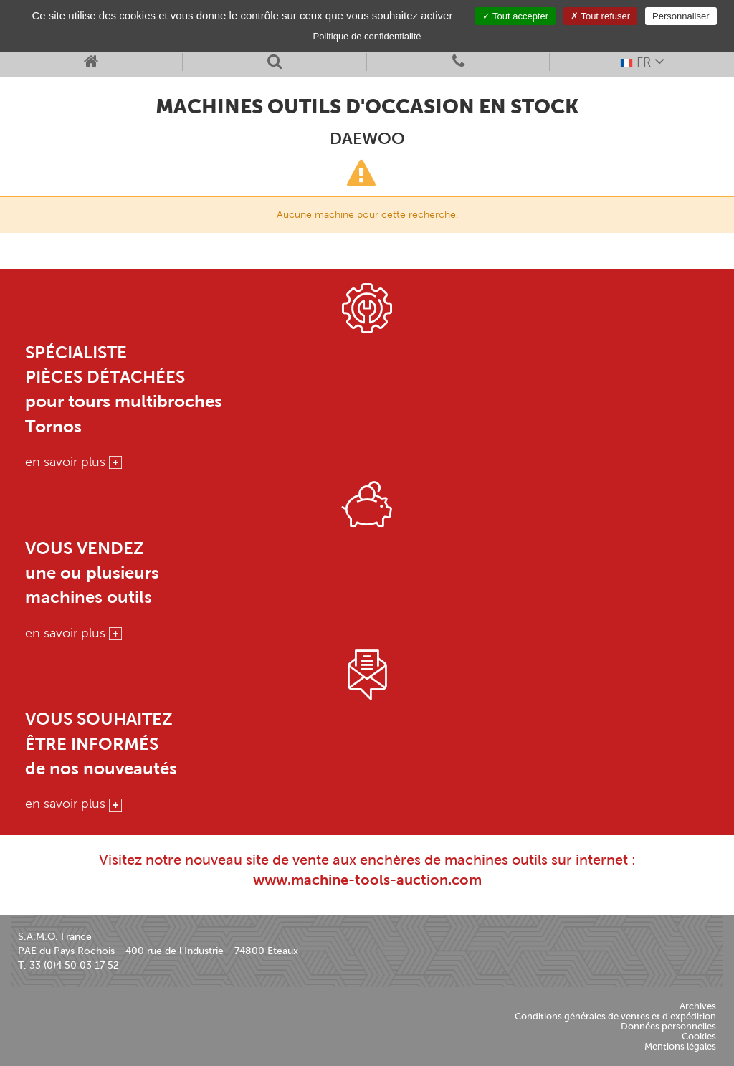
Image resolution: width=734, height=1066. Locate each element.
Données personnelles (668, 1026)
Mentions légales (680, 1046)
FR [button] (642, 61)
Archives (698, 1006)
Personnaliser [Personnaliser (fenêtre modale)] (681, 16)
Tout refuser (600, 16)
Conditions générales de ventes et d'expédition (615, 1016)
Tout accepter (515, 16)
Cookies (699, 1036)
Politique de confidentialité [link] (367, 36)
